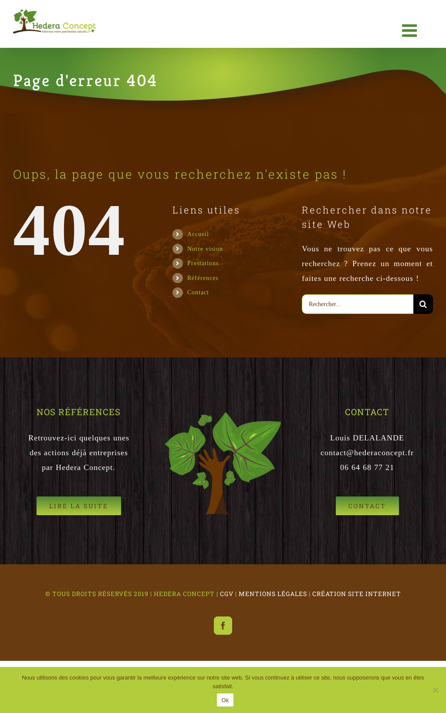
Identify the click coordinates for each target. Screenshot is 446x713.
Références (202, 277)
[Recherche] (423, 304)
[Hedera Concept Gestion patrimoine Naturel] (367, 505)
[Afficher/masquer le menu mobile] (411, 30)
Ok (225, 700)
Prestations (203, 263)
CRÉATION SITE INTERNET (356, 594)
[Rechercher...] (357, 304)
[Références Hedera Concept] (79, 505)
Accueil (198, 233)
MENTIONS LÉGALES (273, 594)
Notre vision (205, 248)
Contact (198, 292)
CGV (226, 594)
